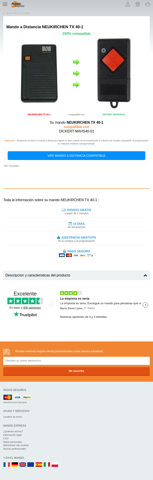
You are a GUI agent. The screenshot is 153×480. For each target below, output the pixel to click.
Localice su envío (12, 416)
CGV (6, 438)
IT (46, 465)
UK (22, 465)
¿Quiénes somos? (13, 431)
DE (14, 465)
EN (30, 465)
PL (55, 465)
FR (6, 465)
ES (38, 465)
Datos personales (12, 442)
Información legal (12, 435)
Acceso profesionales (14, 448)
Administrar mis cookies (16, 445)
